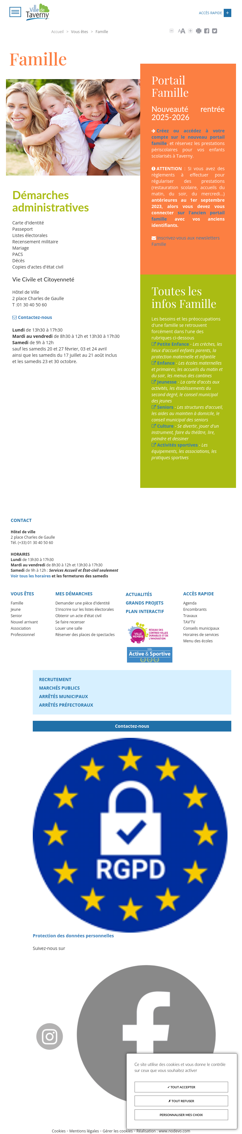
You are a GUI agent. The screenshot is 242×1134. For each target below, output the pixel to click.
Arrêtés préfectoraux (66, 705)
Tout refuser (181, 1101)
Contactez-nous (132, 726)
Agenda (189, 603)
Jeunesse (164, 382)
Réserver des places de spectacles (85, 635)
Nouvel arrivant (24, 622)
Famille (17, 603)
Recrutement (55, 679)
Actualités (139, 594)
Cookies (59, 1131)
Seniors (162, 407)
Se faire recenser (70, 622)
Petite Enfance (170, 344)
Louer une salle (68, 628)
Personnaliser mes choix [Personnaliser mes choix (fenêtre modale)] (181, 1115)
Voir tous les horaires (31, 576)
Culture (163, 426)
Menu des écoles (197, 641)
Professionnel (23, 635)
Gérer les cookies (118, 1131)
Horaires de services (201, 635)
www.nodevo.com (174, 1131)
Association (21, 628)
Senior (16, 616)
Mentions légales (84, 1131)
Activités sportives (175, 445)
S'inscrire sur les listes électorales (84, 609)
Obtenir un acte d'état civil (78, 616)
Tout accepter (181, 1087)
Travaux (190, 616)
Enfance (163, 363)
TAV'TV (189, 622)
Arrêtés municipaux (63, 696)
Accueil (57, 31)
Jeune (15, 609)
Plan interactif (145, 611)
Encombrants (194, 609)
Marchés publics (59, 688)
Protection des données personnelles (73, 936)
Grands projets (145, 603)
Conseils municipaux (201, 628)
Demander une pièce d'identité (82, 603)
